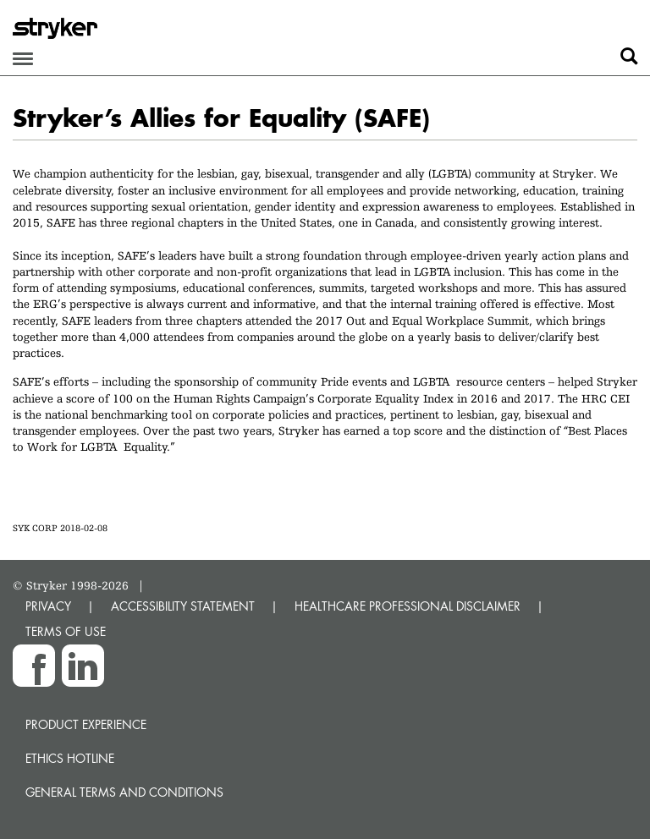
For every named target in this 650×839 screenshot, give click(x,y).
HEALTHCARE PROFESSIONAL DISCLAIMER (408, 606)
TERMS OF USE (65, 631)
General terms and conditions (124, 792)
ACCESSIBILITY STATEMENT (183, 606)
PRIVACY (48, 606)
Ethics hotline (69, 758)
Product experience (85, 724)
